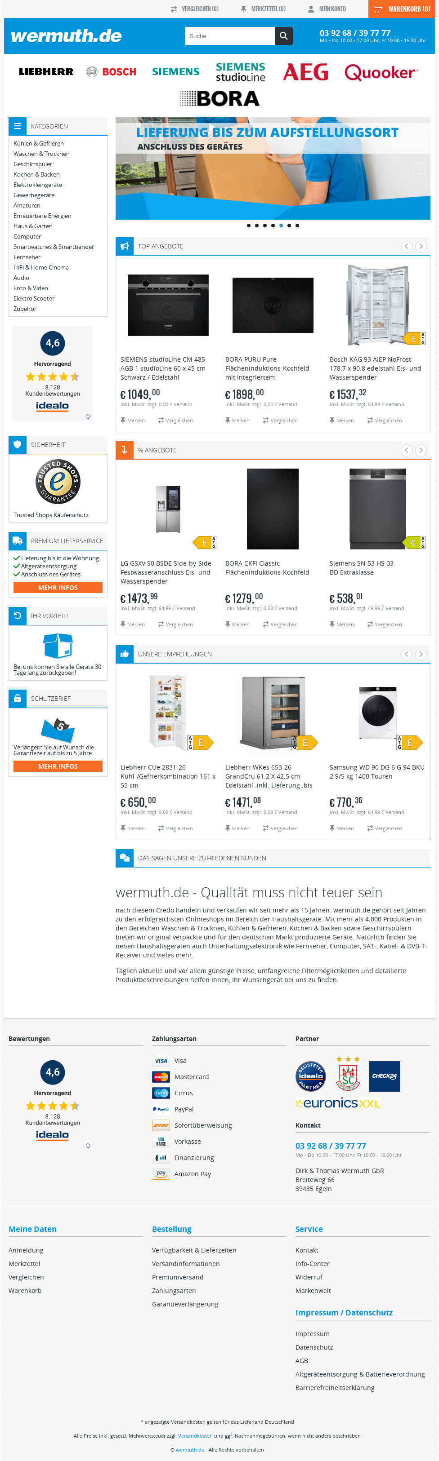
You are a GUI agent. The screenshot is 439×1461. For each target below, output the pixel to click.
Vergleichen (26, 1277)
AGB (302, 1360)
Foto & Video (30, 288)
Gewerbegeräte (33, 195)
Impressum (313, 1333)
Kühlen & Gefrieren (38, 143)
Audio (21, 278)
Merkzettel (24, 1263)
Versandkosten (195, 1435)
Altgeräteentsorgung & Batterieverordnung (360, 1374)
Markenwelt (313, 1290)
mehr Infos (58, 587)
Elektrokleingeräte (37, 185)
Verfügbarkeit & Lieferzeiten (194, 1250)
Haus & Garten (33, 226)
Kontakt (307, 1250)
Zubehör (24, 309)
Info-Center (313, 1263)
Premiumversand (178, 1277)
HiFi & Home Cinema (41, 267)
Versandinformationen (186, 1263)
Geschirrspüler (32, 164)
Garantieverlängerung (185, 1304)
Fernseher (26, 257)
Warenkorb (25, 1290)
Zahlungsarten (174, 1290)
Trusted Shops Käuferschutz (51, 515)
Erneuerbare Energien (42, 216)
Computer (27, 236)
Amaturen (26, 205)
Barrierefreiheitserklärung (335, 1387)
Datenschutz (314, 1347)
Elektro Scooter (33, 298)
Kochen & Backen (36, 174)
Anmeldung (26, 1250)
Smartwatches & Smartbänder (53, 247)
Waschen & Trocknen (41, 154)
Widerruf (309, 1277)
